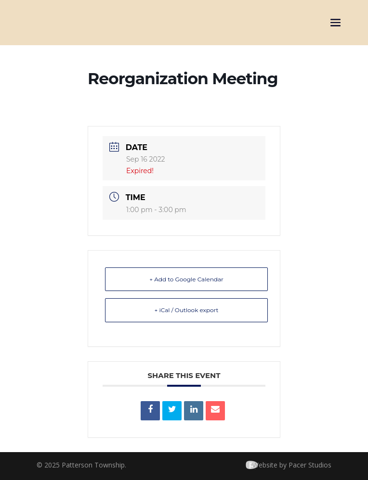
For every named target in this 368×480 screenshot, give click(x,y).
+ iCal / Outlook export (187, 310)
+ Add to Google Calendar (186, 279)
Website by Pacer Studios (291, 464)
